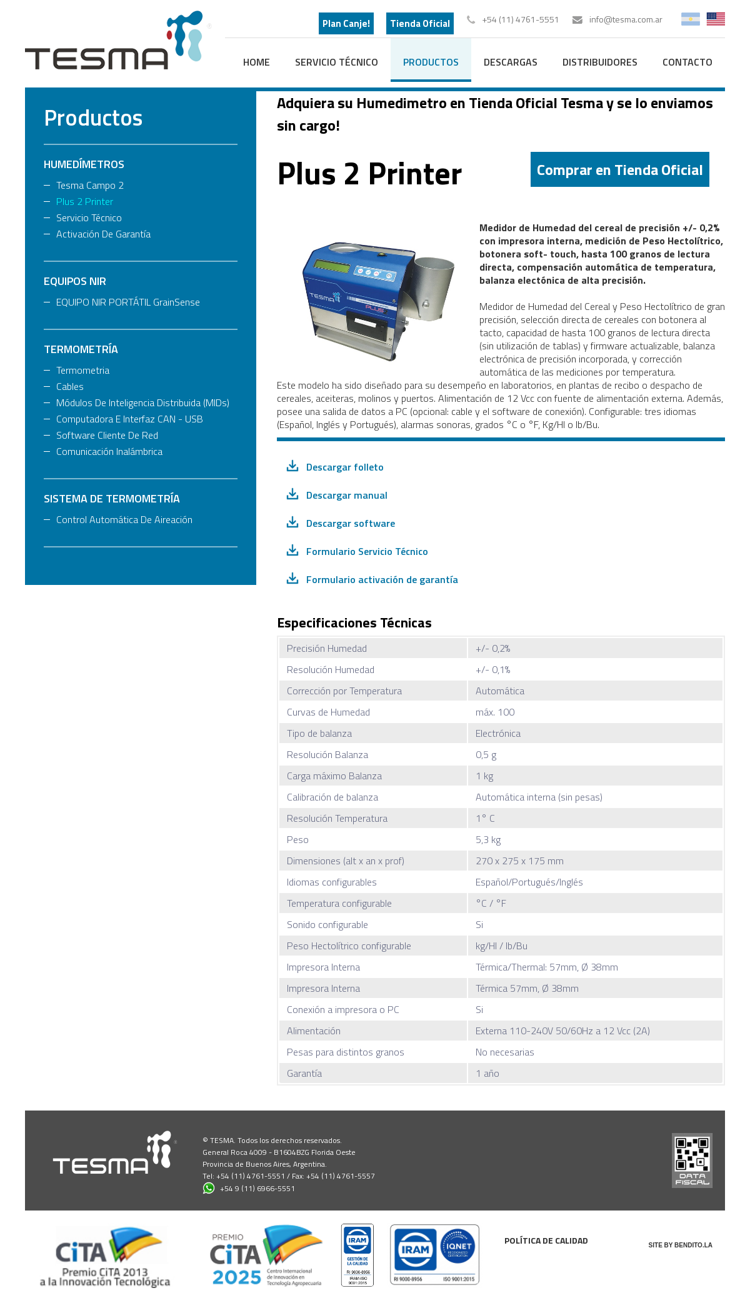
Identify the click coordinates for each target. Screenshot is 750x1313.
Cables (70, 386)
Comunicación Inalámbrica (109, 451)
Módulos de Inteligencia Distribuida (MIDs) (142, 402)
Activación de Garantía (103, 233)
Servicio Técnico (336, 61)
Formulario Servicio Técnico (367, 551)
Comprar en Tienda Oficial (620, 169)
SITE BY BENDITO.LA (680, 1245)
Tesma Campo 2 (90, 184)
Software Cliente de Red (107, 434)
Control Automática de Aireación (124, 519)
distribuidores (600, 61)
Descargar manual (347, 494)
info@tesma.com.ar (625, 19)
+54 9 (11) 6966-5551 (248, 1188)
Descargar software (350, 523)
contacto (687, 61)
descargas (511, 61)
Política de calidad (546, 1240)
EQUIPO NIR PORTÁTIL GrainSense (128, 301)
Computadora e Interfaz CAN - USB (129, 418)
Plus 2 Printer (84, 201)
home (256, 61)
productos (431, 61)
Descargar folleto (345, 466)
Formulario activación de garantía (382, 579)
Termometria (82, 369)
